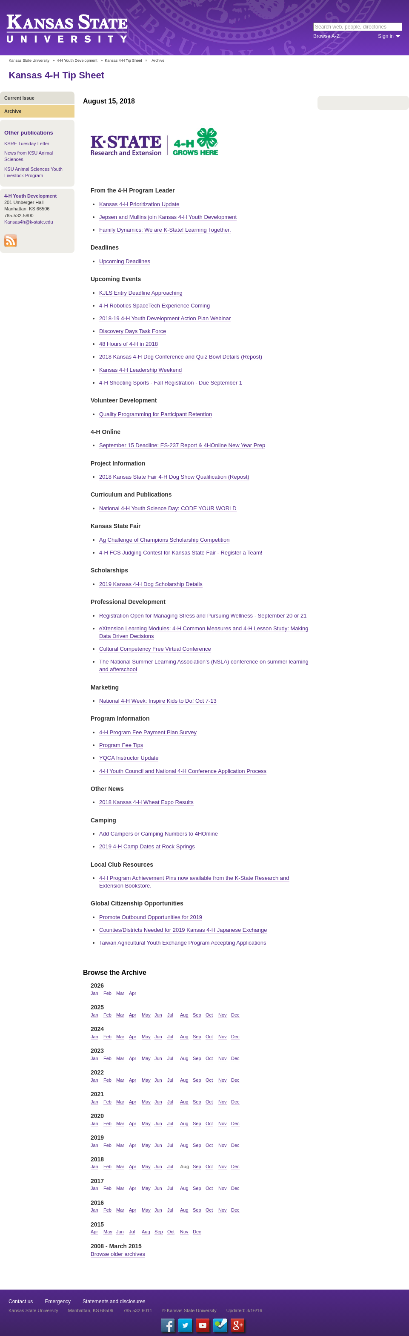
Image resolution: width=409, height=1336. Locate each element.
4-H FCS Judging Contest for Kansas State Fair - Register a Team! (180, 552)
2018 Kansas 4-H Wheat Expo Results (146, 802)
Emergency (58, 1301)
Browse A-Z (326, 36)
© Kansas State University (189, 1310)
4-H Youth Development (77, 60)
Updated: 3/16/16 (244, 1310)
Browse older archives (118, 1254)
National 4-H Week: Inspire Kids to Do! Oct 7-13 (158, 701)
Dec (235, 1014)
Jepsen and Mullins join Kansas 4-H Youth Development (168, 217)
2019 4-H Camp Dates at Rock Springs (147, 846)
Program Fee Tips (121, 745)
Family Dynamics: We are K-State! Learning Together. (165, 230)
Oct (209, 1014)
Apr (132, 993)
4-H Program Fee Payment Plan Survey (148, 732)
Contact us (21, 1301)
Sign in (386, 36)
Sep (197, 1014)
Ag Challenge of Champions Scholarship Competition (164, 540)
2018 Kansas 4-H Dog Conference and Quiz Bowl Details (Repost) (180, 356)
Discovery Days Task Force (132, 331)
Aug (184, 1014)
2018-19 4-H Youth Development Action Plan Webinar (165, 318)
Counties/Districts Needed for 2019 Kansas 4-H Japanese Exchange (183, 930)
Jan (94, 993)
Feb (107, 993)
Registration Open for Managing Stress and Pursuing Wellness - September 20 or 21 (203, 615)
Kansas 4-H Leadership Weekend (140, 370)
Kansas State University (77, 27)
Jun (158, 1014)
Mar (120, 993)
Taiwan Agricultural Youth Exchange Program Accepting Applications (182, 943)
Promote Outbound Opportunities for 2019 (150, 917)
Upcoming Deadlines (124, 261)
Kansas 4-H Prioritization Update (139, 204)
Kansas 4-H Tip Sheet (123, 60)
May (146, 1014)
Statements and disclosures (114, 1301)
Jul (170, 1014)
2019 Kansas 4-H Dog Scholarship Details (151, 584)
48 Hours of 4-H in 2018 (128, 344)
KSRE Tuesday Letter (26, 143)
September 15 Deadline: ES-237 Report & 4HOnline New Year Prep (182, 445)
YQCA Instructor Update (128, 758)
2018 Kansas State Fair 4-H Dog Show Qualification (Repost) (174, 477)
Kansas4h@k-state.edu (28, 221)
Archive (12, 111)
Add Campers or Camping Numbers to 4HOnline (158, 833)
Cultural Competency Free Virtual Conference (155, 649)
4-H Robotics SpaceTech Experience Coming (154, 305)
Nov (222, 1014)
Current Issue (19, 98)
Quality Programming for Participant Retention (155, 414)
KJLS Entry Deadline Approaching (141, 293)
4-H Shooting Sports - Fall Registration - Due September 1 (170, 382)
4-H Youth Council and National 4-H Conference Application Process (182, 771)
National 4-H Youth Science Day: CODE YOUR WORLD (168, 508)
